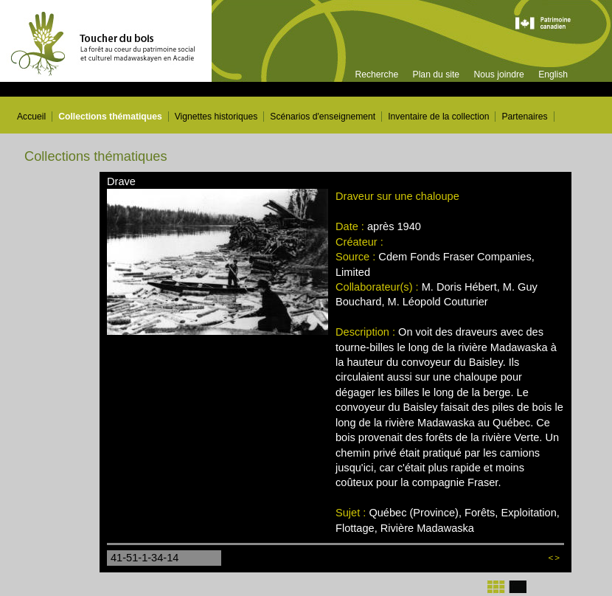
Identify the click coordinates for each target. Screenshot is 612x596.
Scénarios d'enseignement (322, 116)
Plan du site (436, 74)
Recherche (376, 74)
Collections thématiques (110, 116)
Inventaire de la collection (438, 116)
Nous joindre (498, 74)
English (553, 74)
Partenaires (524, 116)
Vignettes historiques (216, 116)
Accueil (31, 116)
